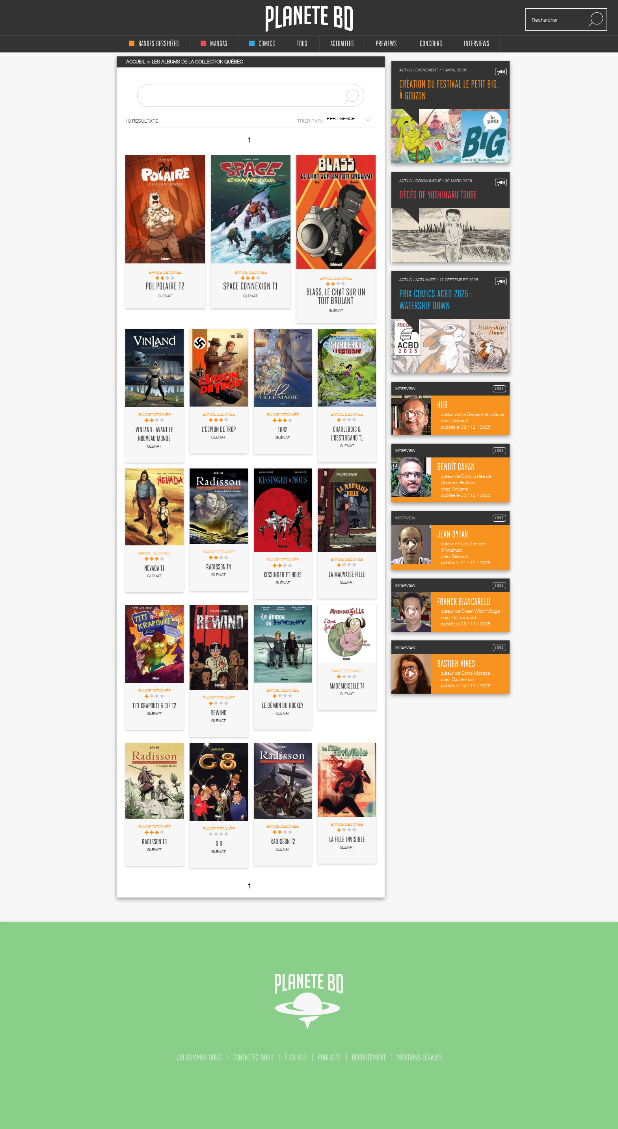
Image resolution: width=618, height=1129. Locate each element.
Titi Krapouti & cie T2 (154, 706)
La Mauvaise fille (347, 575)
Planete (309, 19)
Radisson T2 (282, 842)
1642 (282, 430)
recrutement (368, 1057)
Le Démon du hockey (282, 706)
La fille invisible (347, 840)
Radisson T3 (154, 842)
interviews (477, 44)
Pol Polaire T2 (164, 286)
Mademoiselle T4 (347, 686)
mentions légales (419, 1057)
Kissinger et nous (283, 575)
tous (302, 44)
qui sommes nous (199, 1057)
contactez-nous (253, 1057)
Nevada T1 (154, 568)
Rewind (218, 713)
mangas (214, 44)
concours (431, 44)
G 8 (219, 844)
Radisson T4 (218, 567)
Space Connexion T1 (250, 286)
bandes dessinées (154, 44)
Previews (386, 44)
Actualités (342, 44)
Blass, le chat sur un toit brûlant (335, 297)
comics (262, 44)
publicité (329, 1057)
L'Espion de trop (219, 430)
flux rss (296, 1057)
